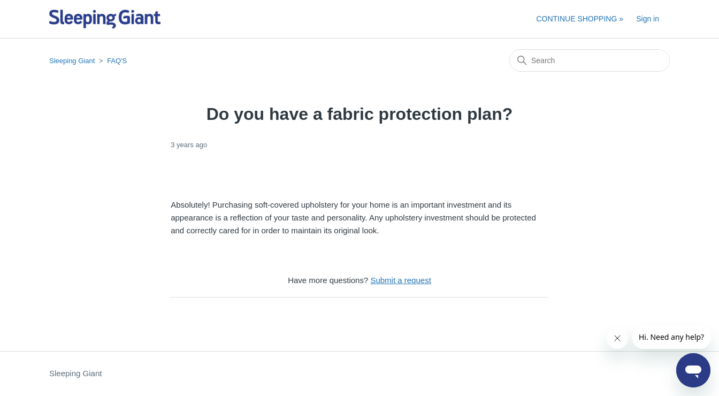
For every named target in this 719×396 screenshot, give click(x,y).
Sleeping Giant (72, 61)
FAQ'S (117, 61)
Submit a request (400, 280)
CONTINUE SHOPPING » (579, 18)
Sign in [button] (647, 18)
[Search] (589, 60)
